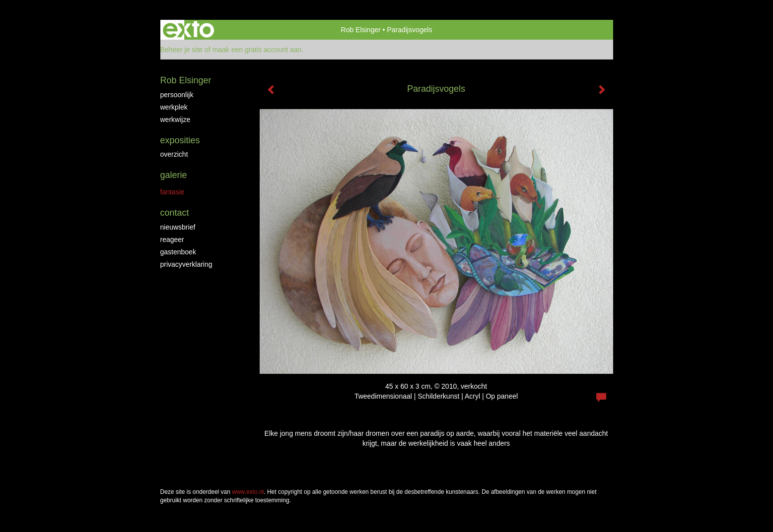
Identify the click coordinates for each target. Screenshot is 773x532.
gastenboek (178, 252)
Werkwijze (175, 119)
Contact (174, 213)
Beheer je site (181, 50)
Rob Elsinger (361, 30)
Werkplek (174, 107)
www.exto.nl (248, 491)
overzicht (174, 154)
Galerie (173, 175)
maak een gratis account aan (257, 50)
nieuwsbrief (178, 227)
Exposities (180, 140)
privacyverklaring (186, 264)
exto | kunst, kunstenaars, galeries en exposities (188, 30)
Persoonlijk (177, 95)
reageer (172, 239)
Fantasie (172, 192)
